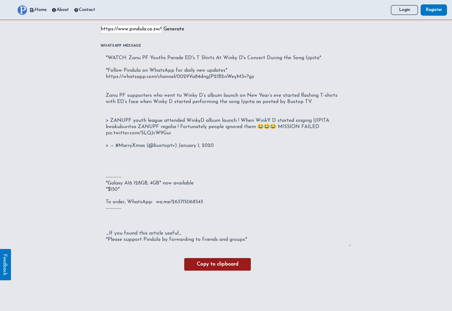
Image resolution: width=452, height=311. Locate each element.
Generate (174, 29)
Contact (84, 10)
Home (38, 10)
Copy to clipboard (217, 264)
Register (434, 10)
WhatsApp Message (120, 46)
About (60, 10)
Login (404, 10)
